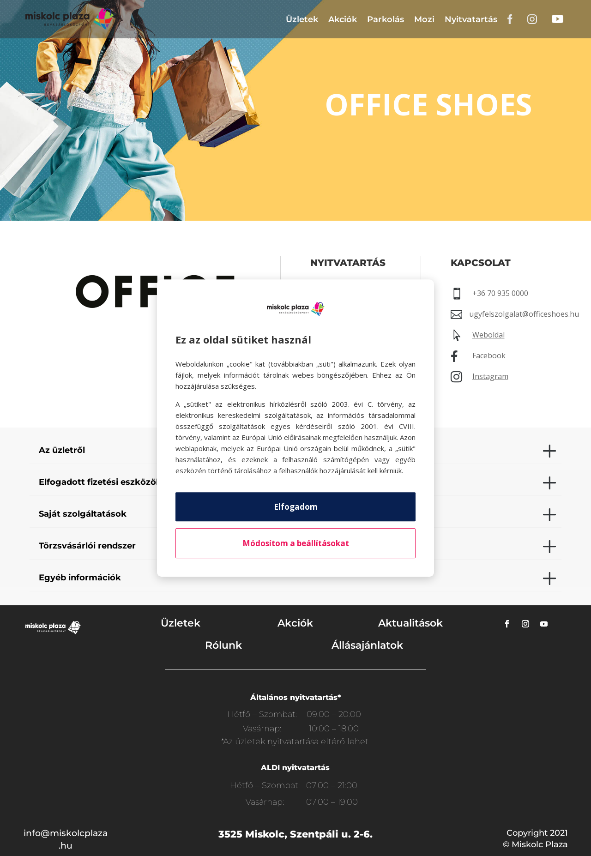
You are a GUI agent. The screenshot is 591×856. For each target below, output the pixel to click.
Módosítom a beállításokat (295, 543)
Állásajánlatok (367, 645)
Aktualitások (410, 623)
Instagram (490, 376)
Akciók (342, 19)
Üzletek (302, 19)
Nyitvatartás (471, 19)
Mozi (424, 19)
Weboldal (488, 335)
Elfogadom (296, 506)
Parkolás (385, 19)
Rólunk (223, 645)
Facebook (489, 355)
